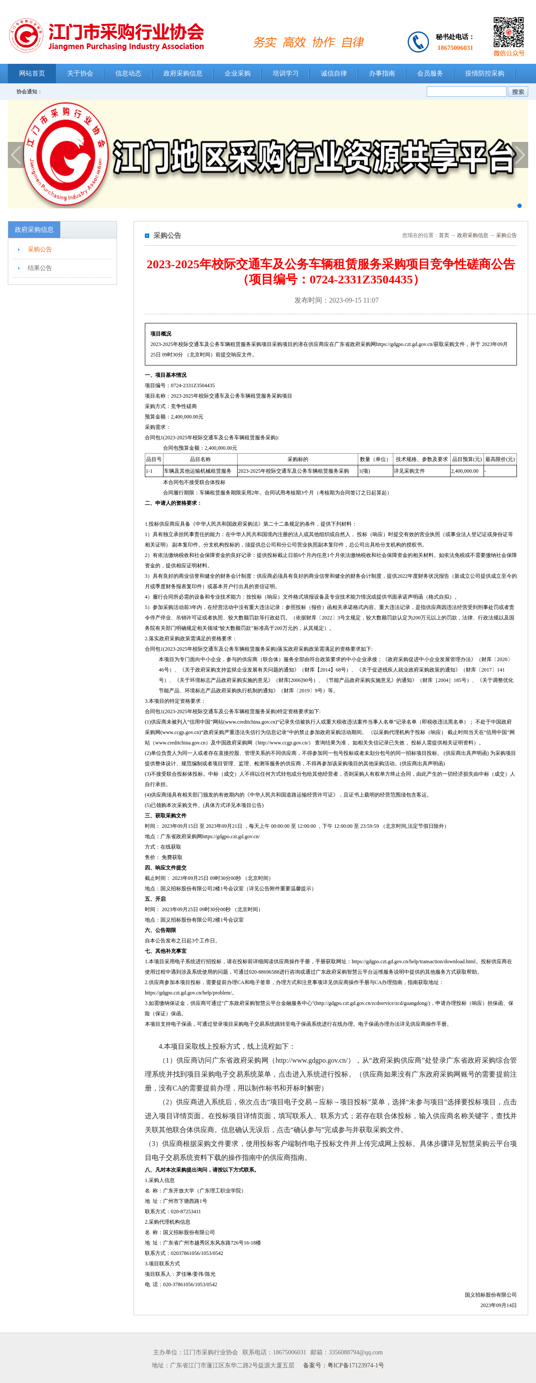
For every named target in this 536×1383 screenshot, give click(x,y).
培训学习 (286, 73)
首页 (444, 235)
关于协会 (80, 73)
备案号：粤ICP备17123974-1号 (343, 1365)
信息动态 (128, 73)
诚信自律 (334, 73)
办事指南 (382, 73)
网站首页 (32, 73)
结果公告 (40, 268)
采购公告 (40, 249)
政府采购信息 (183, 73)
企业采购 (238, 73)
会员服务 (430, 73)
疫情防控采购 (484, 73)
